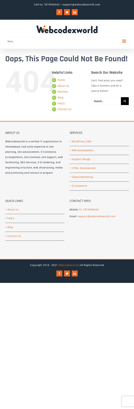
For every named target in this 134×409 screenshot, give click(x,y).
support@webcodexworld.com (81, 4)
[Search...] (106, 101)
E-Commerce (79, 185)
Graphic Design (81, 159)
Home (61, 80)
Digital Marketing (82, 177)
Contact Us (65, 109)
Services (63, 91)
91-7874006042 (89, 209)
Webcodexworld (68, 265)
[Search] (125, 101)
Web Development (83, 150)
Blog (60, 97)
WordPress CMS (81, 141)
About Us (63, 85)
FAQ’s (61, 103)
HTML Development (84, 168)
